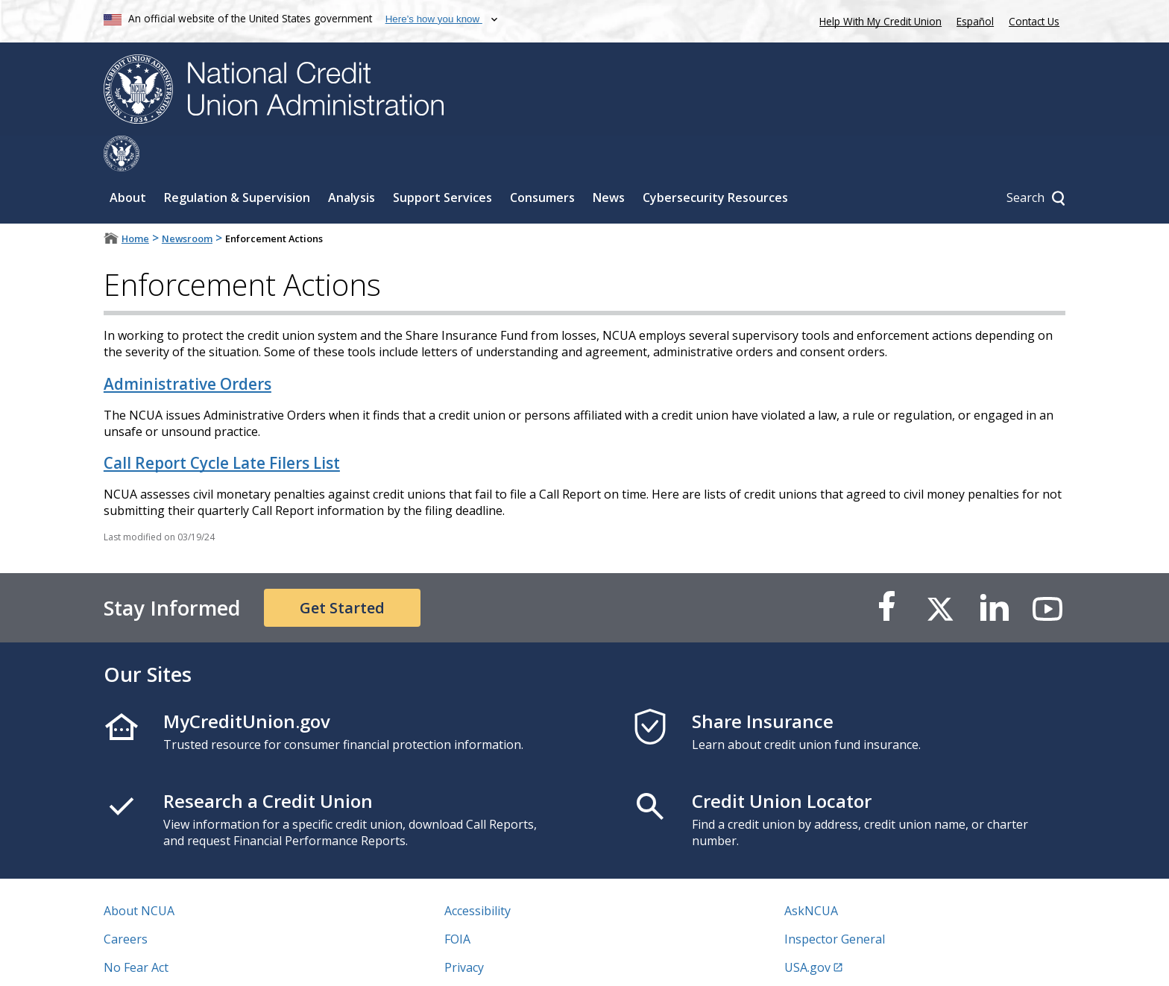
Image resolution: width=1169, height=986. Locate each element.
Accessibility (477, 875)
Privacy (464, 931)
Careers (126, 903)
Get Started (342, 572)
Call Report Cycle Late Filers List (222, 427)
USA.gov (807, 931)
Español (975, 21)
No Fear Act (136, 931)
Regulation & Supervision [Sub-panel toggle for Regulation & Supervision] (237, 162)
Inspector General (834, 903)
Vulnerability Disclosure (170, 960)
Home (135, 202)
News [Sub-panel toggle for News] (609, 162)
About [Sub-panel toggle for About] (128, 162)
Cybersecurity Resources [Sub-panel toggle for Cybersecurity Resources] (715, 162)
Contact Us (1034, 21)
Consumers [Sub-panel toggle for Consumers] (542, 162)
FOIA (457, 903)
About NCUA (139, 875)
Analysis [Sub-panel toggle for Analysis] (351, 162)
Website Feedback (494, 960)
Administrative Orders (187, 348)
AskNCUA (811, 875)
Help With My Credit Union (877, 19)
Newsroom (187, 202)
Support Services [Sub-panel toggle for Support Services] (442, 162)
